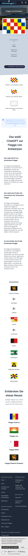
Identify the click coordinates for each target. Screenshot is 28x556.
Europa (3, 492)
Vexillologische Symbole (19, 481)
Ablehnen (5, 547)
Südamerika (4, 501)
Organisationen (5, 520)
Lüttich (14, 324)
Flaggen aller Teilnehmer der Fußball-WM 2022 (20, 487)
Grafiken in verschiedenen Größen (14, 85)
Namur (14, 346)
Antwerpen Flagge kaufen (14, 66)
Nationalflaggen (6, 477)
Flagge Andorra (14, 422)
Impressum (18, 497)
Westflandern (14, 381)
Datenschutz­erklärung (19, 501)
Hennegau (14, 303)
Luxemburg (14, 334)
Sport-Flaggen (5, 526)
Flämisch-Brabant (14, 293)
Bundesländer (5, 509)
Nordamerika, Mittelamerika (5, 496)
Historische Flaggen (6, 523)
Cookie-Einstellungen (21, 506)
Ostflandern (14, 357)
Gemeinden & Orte (6, 516)
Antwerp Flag (5, 535)
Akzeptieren (14, 547)
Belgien (14, 46)
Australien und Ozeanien (5, 487)
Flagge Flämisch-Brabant (14, 463)
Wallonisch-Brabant (14, 369)
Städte (3, 513)
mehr (22, 547)
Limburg (14, 312)
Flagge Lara (14, 436)
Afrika (2, 480)
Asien (2, 483)
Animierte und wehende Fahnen (14, 96)
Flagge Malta (14, 450)
